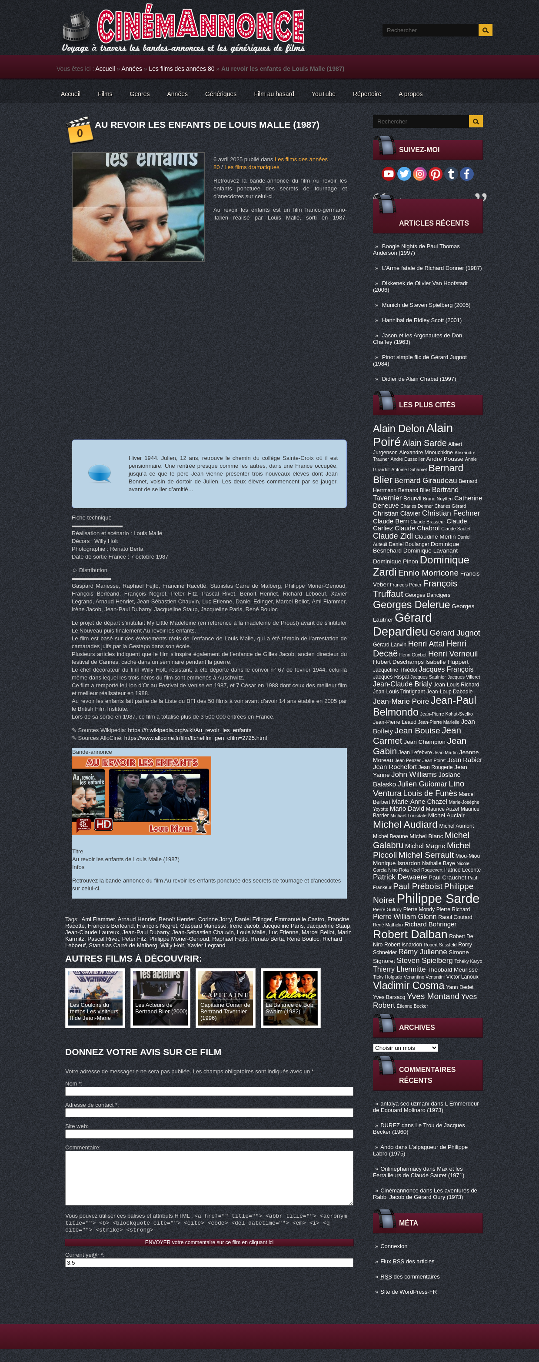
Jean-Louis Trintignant (399, 692)
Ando (386, 1147)
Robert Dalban (410, 934)
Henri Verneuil (453, 653)
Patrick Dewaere (400, 877)
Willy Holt (172, 945)
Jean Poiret (434, 760)
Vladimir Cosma (408, 985)
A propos (411, 93)
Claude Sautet (456, 528)
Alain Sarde (425, 443)
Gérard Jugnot (455, 633)
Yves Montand (433, 996)
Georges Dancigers (427, 595)
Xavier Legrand (206, 945)
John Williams (414, 774)
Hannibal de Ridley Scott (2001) (422, 320)
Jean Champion (425, 742)
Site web (76, 1126)
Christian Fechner (451, 513)
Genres (140, 93)
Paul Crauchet (447, 877)
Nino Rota (398, 869)
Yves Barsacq (389, 997)
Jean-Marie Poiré (401, 701)
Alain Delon (399, 428)
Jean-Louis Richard (456, 685)
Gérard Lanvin (389, 645)
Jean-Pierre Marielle (438, 722)
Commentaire (82, 1147)
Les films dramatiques (251, 167)
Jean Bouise (417, 730)
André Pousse (444, 459)
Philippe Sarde (438, 898)
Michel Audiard (405, 824)
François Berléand (111, 925)
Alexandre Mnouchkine (426, 453)
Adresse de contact (91, 1105)
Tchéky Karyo (468, 961)
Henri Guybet (413, 654)
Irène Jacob (244, 925)
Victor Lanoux (462, 977)
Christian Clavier (396, 513)
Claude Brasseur (427, 521)
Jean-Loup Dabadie (449, 692)
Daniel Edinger (253, 919)
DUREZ (390, 1125)
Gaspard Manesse (203, 925)
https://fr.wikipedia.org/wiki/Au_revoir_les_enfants (190, 730)
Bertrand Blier (414, 490)
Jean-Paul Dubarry (146, 932)
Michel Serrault (426, 854)
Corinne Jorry (215, 919)
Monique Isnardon (396, 863)
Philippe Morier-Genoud (179, 939)
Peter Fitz (134, 939)
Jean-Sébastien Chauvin (203, 932)
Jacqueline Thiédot (395, 670)
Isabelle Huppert (447, 662)
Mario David (407, 808)
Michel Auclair (446, 815)
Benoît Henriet (177, 919)
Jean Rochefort (395, 766)
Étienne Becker (412, 1006)
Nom (73, 1083)
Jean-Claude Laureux (92, 932)
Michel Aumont (456, 826)
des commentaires (410, 1276)
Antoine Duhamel (409, 469)
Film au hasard (274, 93)
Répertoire (367, 93)
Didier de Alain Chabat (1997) (419, 379)
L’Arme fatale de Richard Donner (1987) (432, 268)
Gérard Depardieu (402, 624)
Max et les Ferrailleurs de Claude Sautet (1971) (418, 1172)
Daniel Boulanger (409, 544)
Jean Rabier (464, 759)
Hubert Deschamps (398, 662)
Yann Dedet (459, 987)
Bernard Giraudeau (425, 480)
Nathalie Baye (438, 863)
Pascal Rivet (103, 939)
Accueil (105, 68)
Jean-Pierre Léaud (394, 722)
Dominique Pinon (395, 561)
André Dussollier (408, 459)
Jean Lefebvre (415, 752)
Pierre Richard (453, 909)
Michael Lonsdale (408, 815)
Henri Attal (426, 643)
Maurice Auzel (442, 809)
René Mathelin (388, 924)
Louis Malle (251, 932)
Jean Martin (445, 752)
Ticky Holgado (387, 976)
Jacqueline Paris (282, 925)
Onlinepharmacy (401, 1169)
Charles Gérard (450, 506)
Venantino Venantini (424, 976)
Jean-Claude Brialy (402, 684)
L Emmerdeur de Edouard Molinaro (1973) (426, 1106)
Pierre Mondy (419, 909)
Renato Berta (267, 939)
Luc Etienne (284, 932)
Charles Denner (416, 506)
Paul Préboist (417, 886)
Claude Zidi (393, 536)
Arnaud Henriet (137, 919)
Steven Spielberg (425, 960)
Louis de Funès (430, 793)
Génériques (220, 93)
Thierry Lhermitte (399, 969)
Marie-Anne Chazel (419, 801)
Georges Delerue (411, 604)
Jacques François (446, 669)
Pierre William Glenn (405, 916)
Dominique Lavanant (430, 550)
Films (105, 93)
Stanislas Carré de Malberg (123, 945)
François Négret (157, 925)
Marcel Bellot (318, 932)
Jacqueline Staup (328, 925)
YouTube (324, 93)
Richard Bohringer (430, 924)
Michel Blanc (426, 836)
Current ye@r (84, 1268)
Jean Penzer (408, 760)
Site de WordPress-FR (408, 1292)
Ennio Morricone (428, 572)
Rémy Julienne (422, 952)
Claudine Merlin (435, 536)
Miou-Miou (468, 856)
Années (131, 68)
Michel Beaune (390, 836)
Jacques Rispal (391, 677)
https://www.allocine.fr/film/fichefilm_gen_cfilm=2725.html (195, 738)
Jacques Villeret (463, 676)
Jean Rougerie (436, 767)
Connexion (393, 1246)
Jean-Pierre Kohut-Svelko (446, 713)
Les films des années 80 (182, 68)
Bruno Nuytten (437, 498)
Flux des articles (407, 1261)
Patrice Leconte (462, 870)
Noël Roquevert (426, 869)
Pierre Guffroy (387, 909)
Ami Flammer (98, 919)
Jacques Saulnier (428, 676)
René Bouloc (303, 939)
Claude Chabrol (417, 528)
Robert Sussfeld (440, 944)
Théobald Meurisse (452, 969)
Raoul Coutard (455, 917)
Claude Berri (391, 521)
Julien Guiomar (422, 784)
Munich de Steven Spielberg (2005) (426, 305)
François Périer (405, 584)
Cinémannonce (399, 1190)
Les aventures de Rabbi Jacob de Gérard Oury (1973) (425, 1193)
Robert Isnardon (403, 945)
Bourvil (412, 498)
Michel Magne (425, 846)
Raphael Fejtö (229, 939)
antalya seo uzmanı (404, 1103)
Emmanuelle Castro (299, 919)
